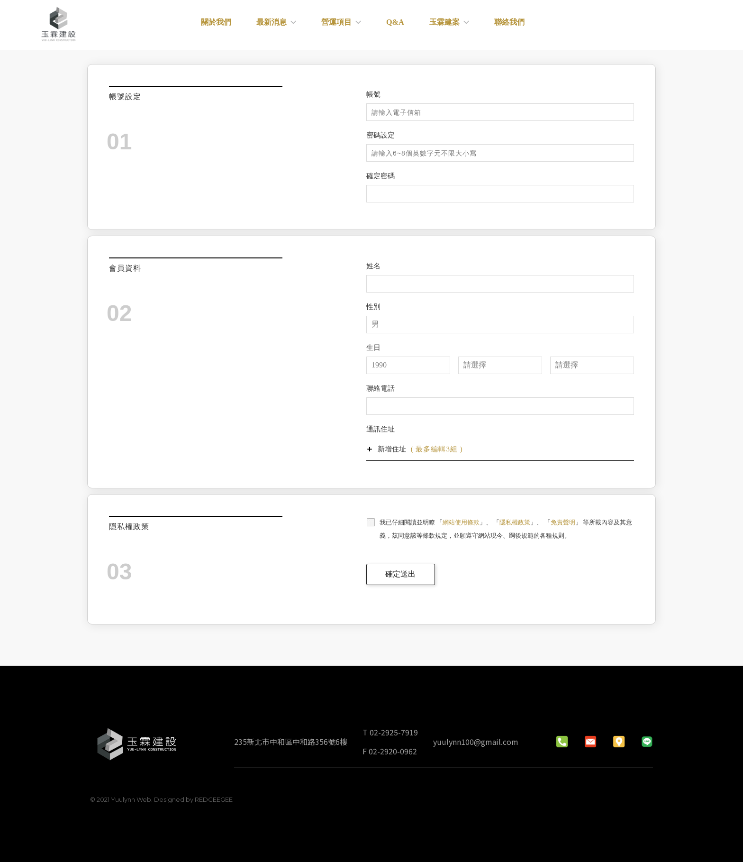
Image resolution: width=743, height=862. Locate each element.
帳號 (373, 94)
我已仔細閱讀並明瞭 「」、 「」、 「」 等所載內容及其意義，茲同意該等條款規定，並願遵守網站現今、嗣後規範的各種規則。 (506, 529)
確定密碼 (380, 176)
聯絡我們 (510, 24)
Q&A (402, 24)
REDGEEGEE (213, 799)
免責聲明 (563, 522)
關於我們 (231, 24)
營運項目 (351, 24)
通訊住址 (380, 429)
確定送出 (400, 574)
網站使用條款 (461, 522)
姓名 (373, 266)
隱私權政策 (514, 522)
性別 (373, 307)
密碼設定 (380, 135)
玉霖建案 (453, 24)
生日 (373, 347)
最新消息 (288, 24)
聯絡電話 (380, 388)
